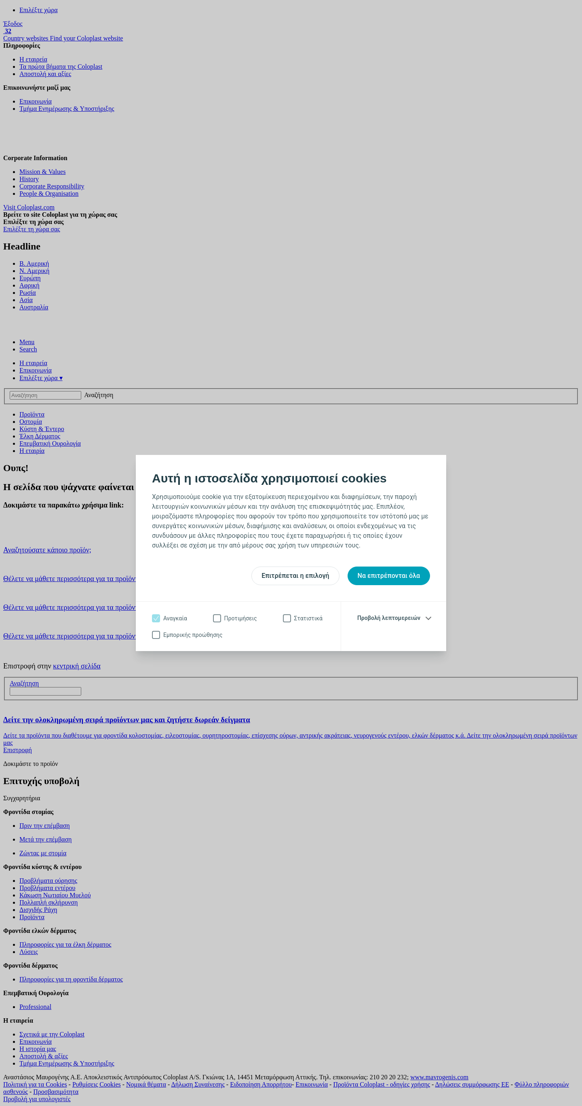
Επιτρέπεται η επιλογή (295, 575)
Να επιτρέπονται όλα (389, 575)
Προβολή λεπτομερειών (388, 618)
